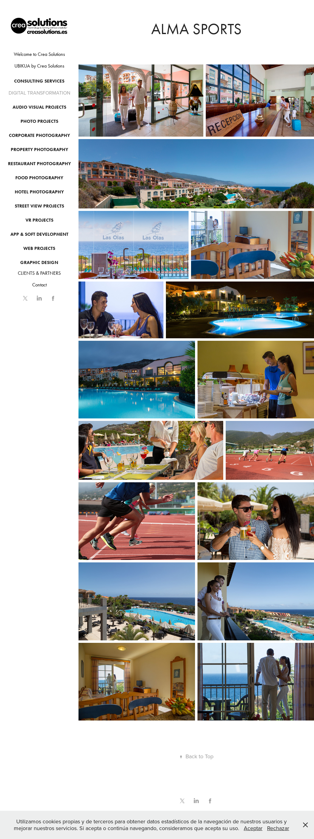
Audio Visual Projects (39, 107)
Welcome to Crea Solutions (39, 54)
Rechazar (278, 828)
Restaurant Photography (39, 163)
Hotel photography (39, 192)
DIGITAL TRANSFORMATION (39, 92)
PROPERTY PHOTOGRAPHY (39, 149)
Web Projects (39, 248)
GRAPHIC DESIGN (39, 262)
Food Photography (39, 178)
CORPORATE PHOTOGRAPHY (39, 135)
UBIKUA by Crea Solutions (39, 66)
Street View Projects (39, 206)
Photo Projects (39, 121)
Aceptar (253, 828)
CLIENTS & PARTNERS (39, 273)
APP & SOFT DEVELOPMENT (39, 234)
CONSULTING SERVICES (39, 81)
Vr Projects (39, 220)
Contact (39, 285)
